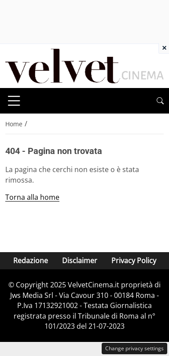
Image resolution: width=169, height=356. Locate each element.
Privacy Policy (133, 260)
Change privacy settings (134, 348)
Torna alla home (32, 197)
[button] (160, 101)
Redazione (30, 260)
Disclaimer (79, 260)
